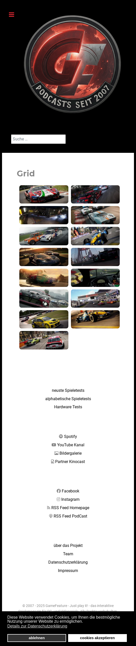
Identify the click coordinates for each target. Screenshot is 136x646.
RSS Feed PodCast (70, 516)
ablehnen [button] (37, 638)
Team (68, 553)
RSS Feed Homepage (70, 507)
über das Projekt (68, 545)
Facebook (70, 491)
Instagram (70, 499)
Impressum (68, 570)
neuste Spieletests (68, 390)
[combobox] (38, 139)
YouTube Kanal (70, 444)
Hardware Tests (68, 406)
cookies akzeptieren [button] (97, 638)
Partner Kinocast (70, 461)
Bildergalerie (70, 453)
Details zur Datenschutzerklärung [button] (37, 626)
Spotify (70, 436)
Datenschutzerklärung (68, 562)
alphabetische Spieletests (68, 398)
